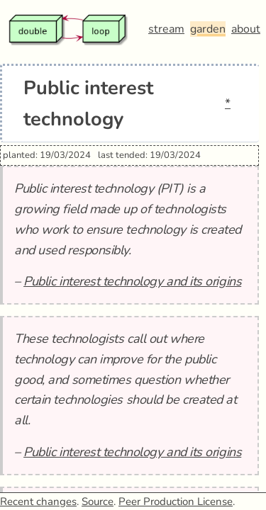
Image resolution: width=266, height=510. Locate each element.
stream (166, 29)
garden (208, 29)
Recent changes (38, 501)
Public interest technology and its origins (132, 281)
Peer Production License (175, 501)
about (245, 29)
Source (97, 501)
